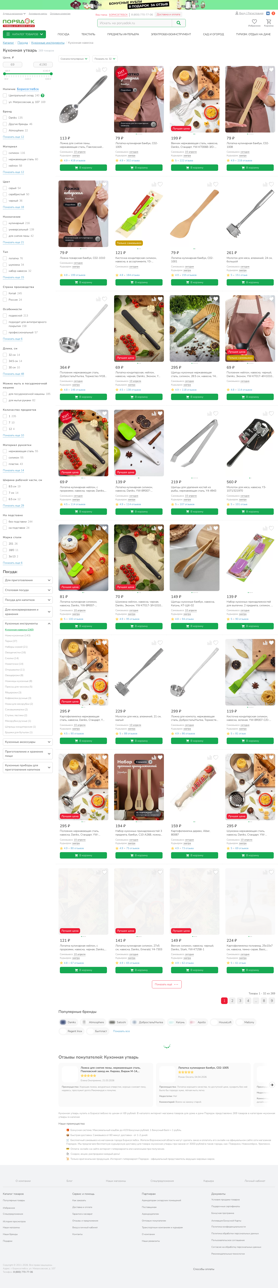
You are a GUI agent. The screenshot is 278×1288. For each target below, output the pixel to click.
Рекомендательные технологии (228, 1253)
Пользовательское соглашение (228, 1240)
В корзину (83, 167)
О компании (148, 1234)
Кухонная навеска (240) (19, 629)
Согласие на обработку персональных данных (236, 1247)
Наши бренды (10, 1234)
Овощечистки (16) (15, 652)
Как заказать (79, 1200)
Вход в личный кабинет (85, 1227)
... (256, 1000)
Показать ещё (167, 984)
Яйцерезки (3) (13, 692)
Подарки (7, 1241)
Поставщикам (149, 1207)
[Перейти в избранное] (254, 23)
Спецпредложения (13, 1213)
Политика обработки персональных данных (235, 1233)
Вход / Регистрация (249, 13)
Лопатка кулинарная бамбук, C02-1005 (203, 1068)
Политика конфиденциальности (228, 1226)
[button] (24, 34)
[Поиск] (179, 23)
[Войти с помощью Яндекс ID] (273, 13)
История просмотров (14, 1221)
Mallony (245, 1022)
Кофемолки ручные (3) (18, 698)
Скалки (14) (12, 658)
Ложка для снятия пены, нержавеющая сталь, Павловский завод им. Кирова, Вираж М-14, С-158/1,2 (111, 1069)
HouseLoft (221, 1022)
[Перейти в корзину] (269, 23)
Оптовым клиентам (60, 13)
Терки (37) (11, 641)
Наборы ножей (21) (16, 647)
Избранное (9, 1207)
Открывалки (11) (15, 669)
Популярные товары (14, 1200)
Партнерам (149, 1194)
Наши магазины (11, 1227)
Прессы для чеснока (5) (18, 686)
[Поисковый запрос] (134, 23)
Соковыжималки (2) (16, 709)
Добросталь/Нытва (147, 1022)
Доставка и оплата (168, 14)
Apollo (198, 1022)
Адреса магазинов (14, 13)
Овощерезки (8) (14, 675)
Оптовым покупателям (154, 1220)
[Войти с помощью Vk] (268, 13)
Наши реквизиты (151, 1241)
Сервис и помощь (83, 1194)
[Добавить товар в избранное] (104, 69)
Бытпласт (97, 1031)
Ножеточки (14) (14, 664)
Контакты (77, 1234)
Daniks (68, 1022)
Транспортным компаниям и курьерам (162, 1227)
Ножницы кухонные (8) (18, 681)
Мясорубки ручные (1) (18, 721)
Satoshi (117, 1022)
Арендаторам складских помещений (161, 1200)
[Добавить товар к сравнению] (98, 69)
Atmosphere (92, 1022)
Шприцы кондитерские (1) (20, 727)
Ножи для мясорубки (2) (19, 704)
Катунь (176, 1022)
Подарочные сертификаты (225, 1206)
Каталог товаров (13, 1194)
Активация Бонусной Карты (226, 1220)
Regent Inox (71, 1031)
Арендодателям (150, 1213)
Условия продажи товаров (225, 1199)
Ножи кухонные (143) (18, 635)
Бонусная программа (222, 1213)
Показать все (121, 1031)
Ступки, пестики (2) (16, 715)
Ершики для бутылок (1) (19, 732)
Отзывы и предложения (85, 1220)
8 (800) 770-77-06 (142, 14)
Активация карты (38, 13)
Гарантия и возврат (82, 1213)
